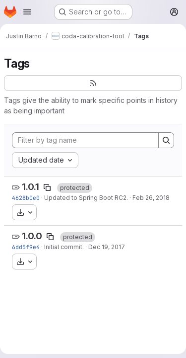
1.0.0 (32, 236)
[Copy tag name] (47, 187)
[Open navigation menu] (27, 12)
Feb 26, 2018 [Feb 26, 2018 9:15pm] (151, 197)
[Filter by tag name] (85, 140)
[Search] (166, 140)
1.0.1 (30, 186)
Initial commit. (64, 247)
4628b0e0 (26, 197)
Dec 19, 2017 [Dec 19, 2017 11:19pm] (106, 247)
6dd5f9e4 (26, 247)
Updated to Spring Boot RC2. (86, 197)
